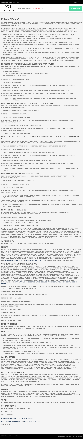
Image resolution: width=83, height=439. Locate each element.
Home (19, 8)
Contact (43, 8)
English (77, 2)
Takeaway (28, 8)
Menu (23, 8)
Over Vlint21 (36, 8)
